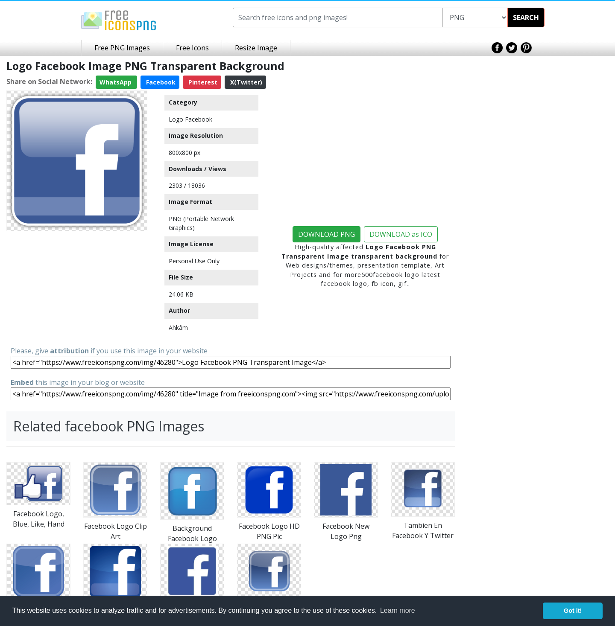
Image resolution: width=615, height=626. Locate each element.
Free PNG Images (122, 47)
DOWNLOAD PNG (326, 234)
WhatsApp (116, 82)
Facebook (160, 82)
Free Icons (192, 47)
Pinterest (202, 82)
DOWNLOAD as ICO (400, 234)
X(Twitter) (245, 82)
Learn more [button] (397, 610)
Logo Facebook (190, 119)
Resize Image (256, 47)
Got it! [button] (573, 610)
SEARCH (526, 17)
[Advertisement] (76, 288)
